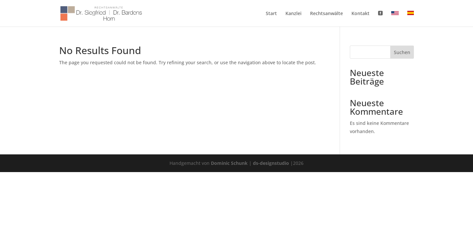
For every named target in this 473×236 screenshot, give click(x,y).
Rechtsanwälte (326, 13)
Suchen (402, 52)
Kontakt (360, 13)
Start (271, 13)
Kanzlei (293, 13)
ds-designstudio (271, 163)
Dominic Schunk (229, 163)
